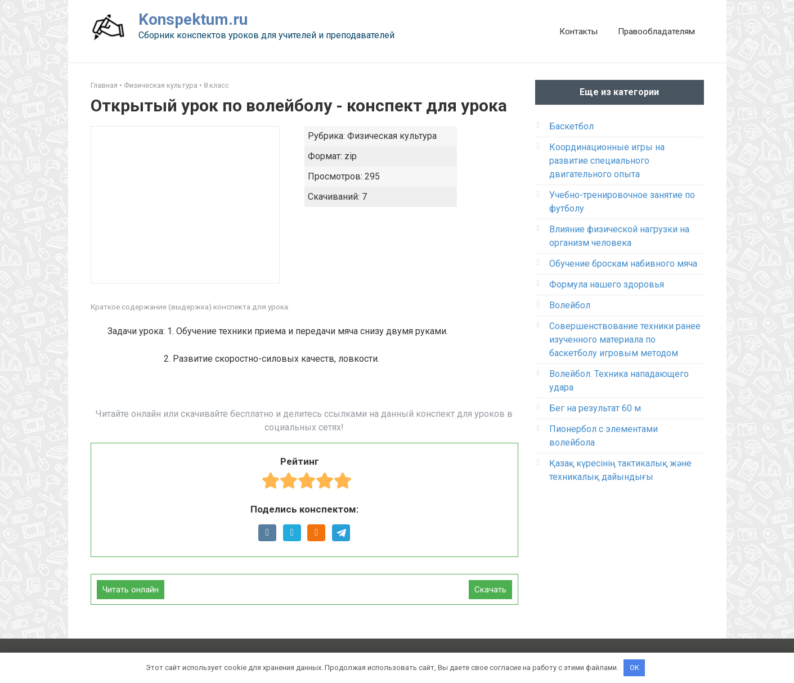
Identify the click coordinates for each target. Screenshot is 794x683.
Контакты (578, 31)
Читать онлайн (130, 590)
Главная (104, 85)
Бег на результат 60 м (595, 408)
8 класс (216, 85)
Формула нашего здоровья (606, 284)
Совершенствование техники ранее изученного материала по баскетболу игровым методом (625, 339)
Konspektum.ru (193, 19)
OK (634, 667)
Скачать (490, 590)
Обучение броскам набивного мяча (623, 263)
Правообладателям (656, 31)
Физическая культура (161, 85)
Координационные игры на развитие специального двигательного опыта (607, 160)
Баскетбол (571, 126)
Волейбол (569, 305)
